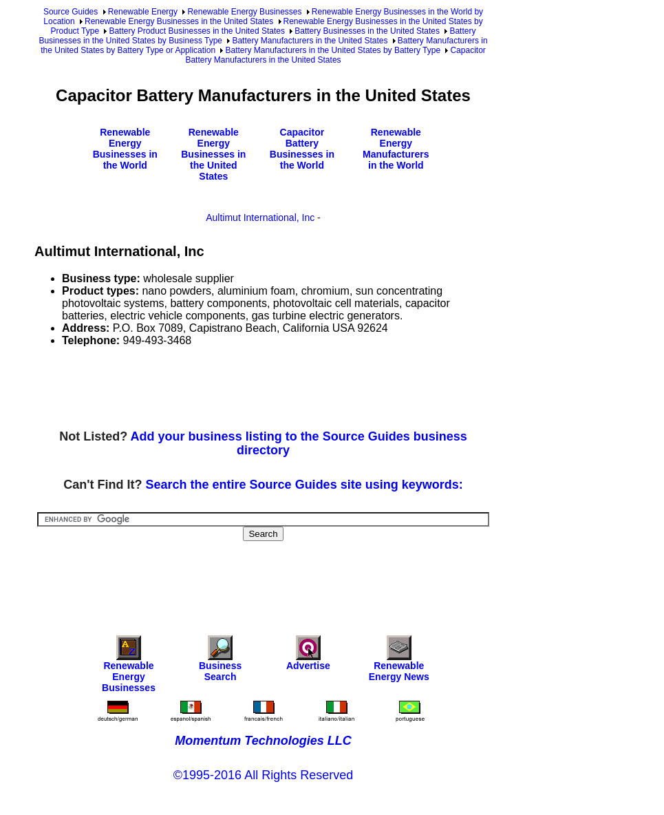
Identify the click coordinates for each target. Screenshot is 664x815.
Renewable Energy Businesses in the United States (179, 21)
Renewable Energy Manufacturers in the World (396, 149)
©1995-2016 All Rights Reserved (263, 775)
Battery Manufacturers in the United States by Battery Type (332, 50)
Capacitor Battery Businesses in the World (302, 149)
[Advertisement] (284, 389)
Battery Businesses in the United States (367, 31)
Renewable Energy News (399, 662)
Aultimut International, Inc (260, 217)
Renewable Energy (143, 12)
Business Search (220, 662)
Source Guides (70, 12)
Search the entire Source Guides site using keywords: (304, 484)
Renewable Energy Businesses (244, 12)
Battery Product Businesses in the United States (196, 31)
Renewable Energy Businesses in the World (125, 149)
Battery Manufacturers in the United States (309, 40)
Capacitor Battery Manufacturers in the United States (335, 55)
